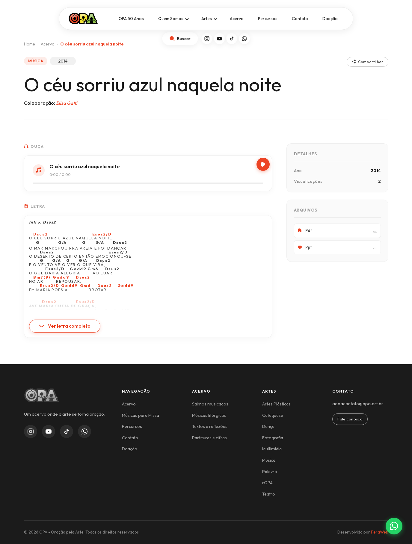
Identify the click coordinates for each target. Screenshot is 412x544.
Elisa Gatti (66, 103)
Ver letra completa (64, 326)
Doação (330, 18)
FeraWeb (379, 532)
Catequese (272, 415)
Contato (300, 18)
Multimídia (272, 449)
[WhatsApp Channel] (84, 431)
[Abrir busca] (180, 38)
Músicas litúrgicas (209, 415)
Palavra (269, 471)
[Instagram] (207, 38)
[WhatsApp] (244, 38)
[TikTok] (232, 38)
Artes (206, 18)
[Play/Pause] (263, 164)
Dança (268, 426)
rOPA (267, 482)
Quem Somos (170, 18)
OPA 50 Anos (131, 18)
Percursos (267, 18)
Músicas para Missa (140, 415)
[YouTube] (219, 38)
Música (268, 460)
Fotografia (272, 437)
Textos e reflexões (209, 426)
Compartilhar (367, 61)
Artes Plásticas (276, 404)
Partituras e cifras (209, 437)
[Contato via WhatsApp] (394, 526)
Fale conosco (350, 419)
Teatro (268, 494)
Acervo (237, 18)
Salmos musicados (210, 404)
